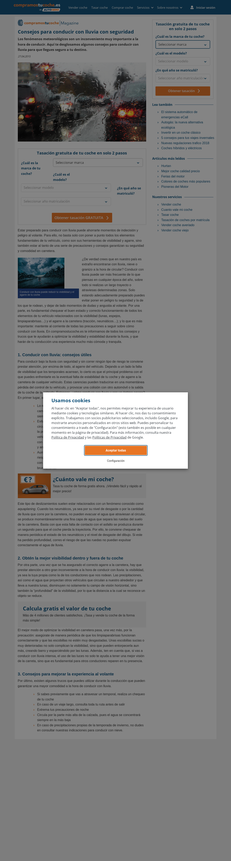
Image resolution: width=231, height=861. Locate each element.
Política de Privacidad (67, 437)
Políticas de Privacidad (109, 437)
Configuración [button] (116, 460)
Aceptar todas (116, 450)
